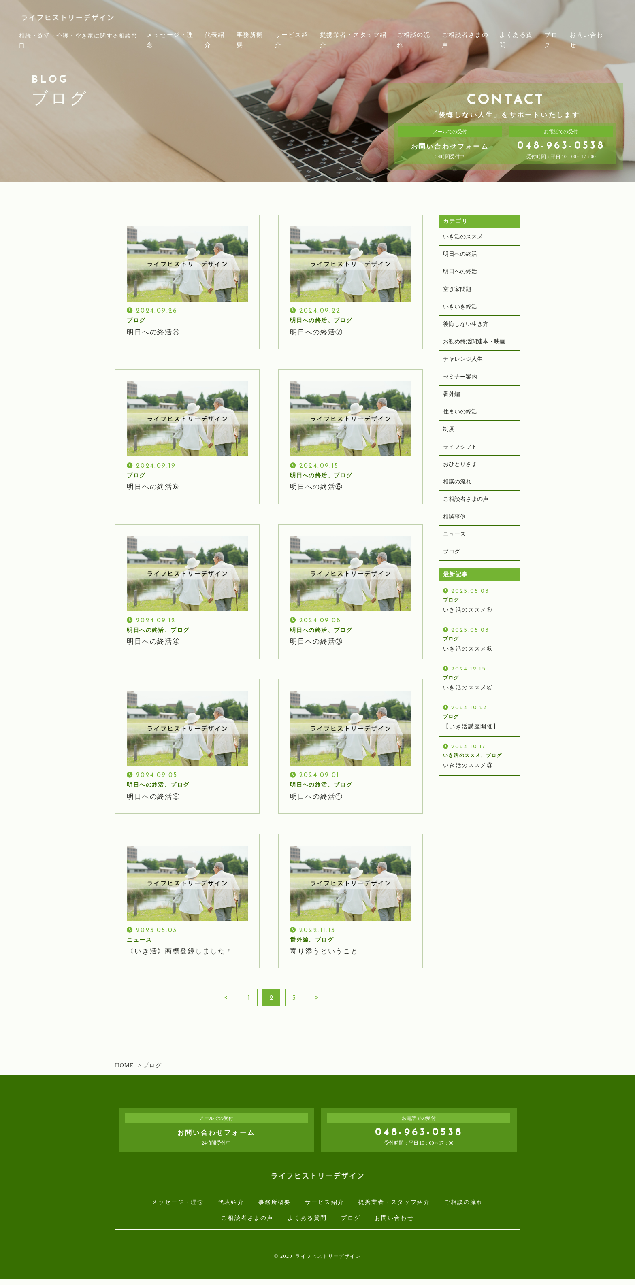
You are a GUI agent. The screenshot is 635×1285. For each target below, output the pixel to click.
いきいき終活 (460, 309)
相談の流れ (457, 491)
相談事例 (454, 527)
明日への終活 (460, 255)
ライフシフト (460, 454)
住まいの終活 (460, 418)
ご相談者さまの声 (465, 509)
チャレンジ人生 (463, 364)
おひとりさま (460, 473)
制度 (448, 437)
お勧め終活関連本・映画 (474, 346)
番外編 (451, 400)
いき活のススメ (463, 237)
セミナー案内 (460, 382)
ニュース (454, 545)
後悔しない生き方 (465, 328)
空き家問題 (457, 291)
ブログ (451, 563)
